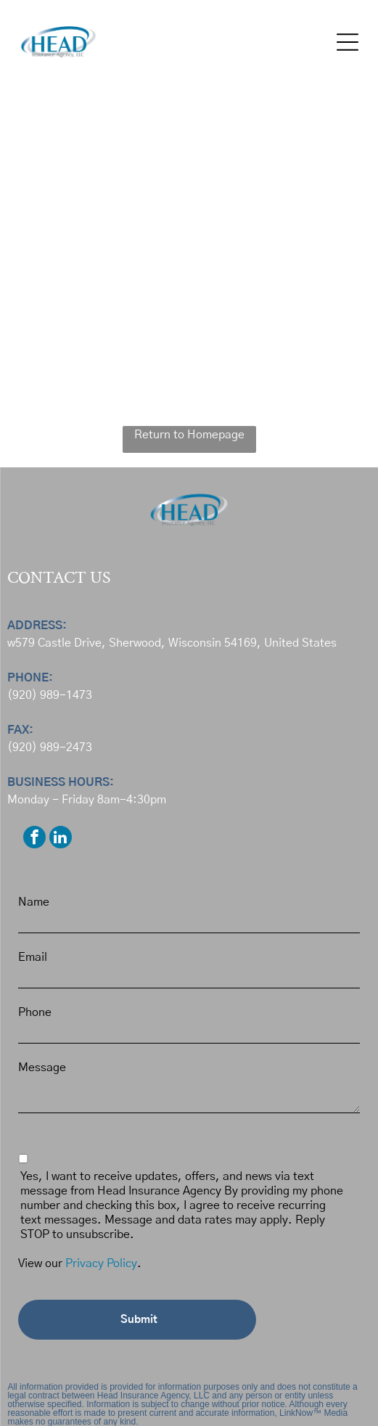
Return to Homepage (189, 434)
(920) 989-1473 (49, 695)
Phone (35, 1012)
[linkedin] (60, 839)
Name (33, 902)
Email (32, 957)
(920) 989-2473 (49, 747)
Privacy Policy (101, 1263)
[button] (347, 42)
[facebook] (34, 839)
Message (42, 1067)
